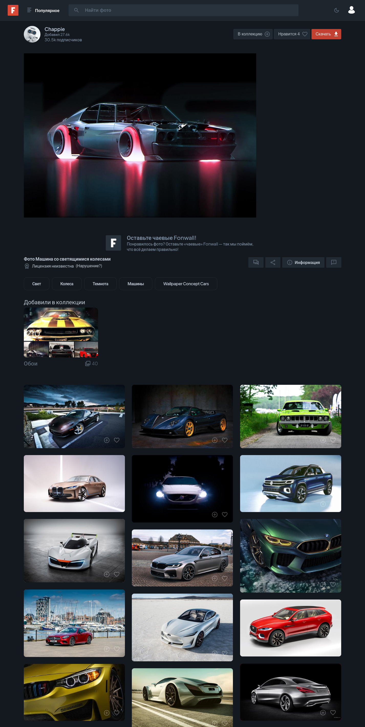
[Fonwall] (13, 14)
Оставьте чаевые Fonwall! (161, 237)
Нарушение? (89, 265)
